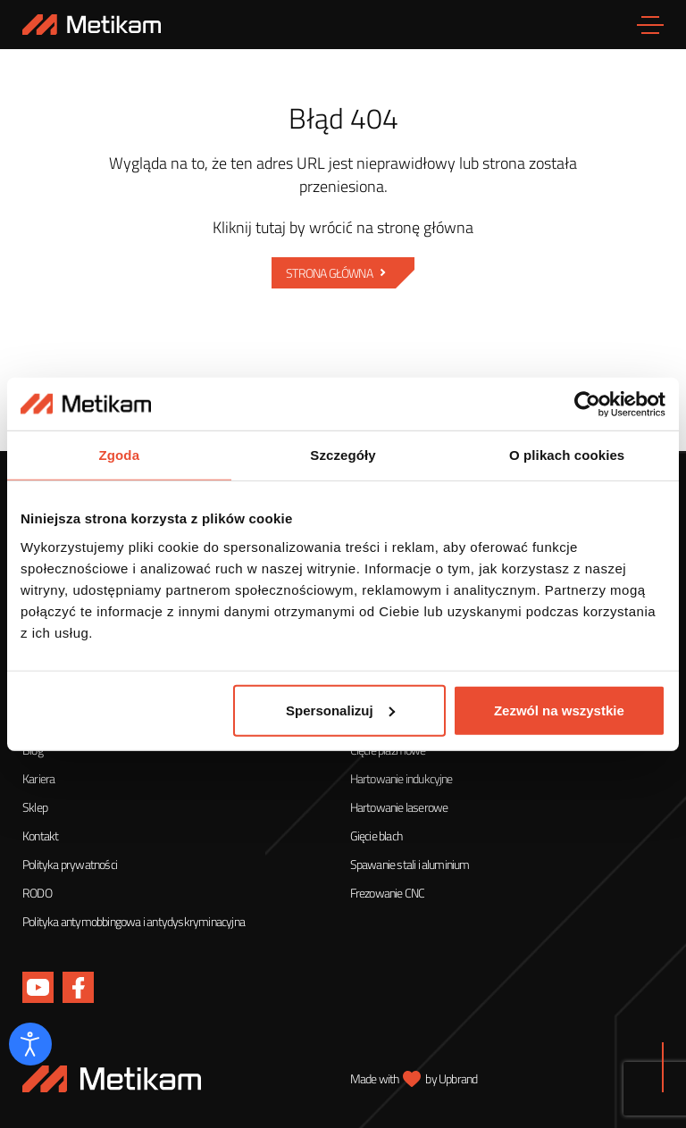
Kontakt (40, 835)
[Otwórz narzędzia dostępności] (30, 1044)
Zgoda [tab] (119, 455)
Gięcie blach (376, 835)
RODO (37, 892)
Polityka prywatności (69, 864)
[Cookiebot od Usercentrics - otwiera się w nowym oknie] (587, 403)
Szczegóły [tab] (342, 455)
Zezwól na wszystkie (559, 710)
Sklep (34, 807)
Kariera (38, 778)
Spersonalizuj (340, 710)
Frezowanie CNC (387, 892)
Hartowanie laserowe (399, 807)
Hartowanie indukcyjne (401, 778)
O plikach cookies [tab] (566, 455)
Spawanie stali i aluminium (410, 864)
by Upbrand (451, 1078)
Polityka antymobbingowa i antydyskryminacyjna (133, 921)
